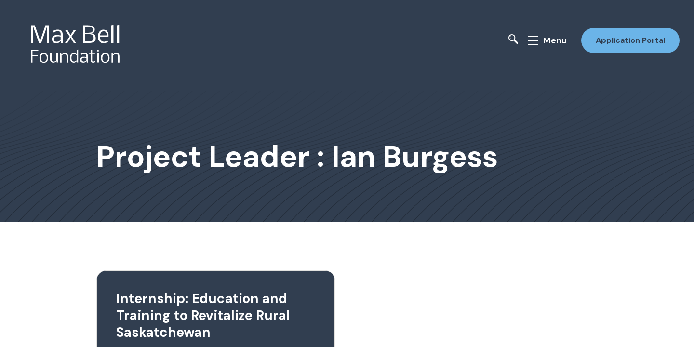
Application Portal (630, 40)
